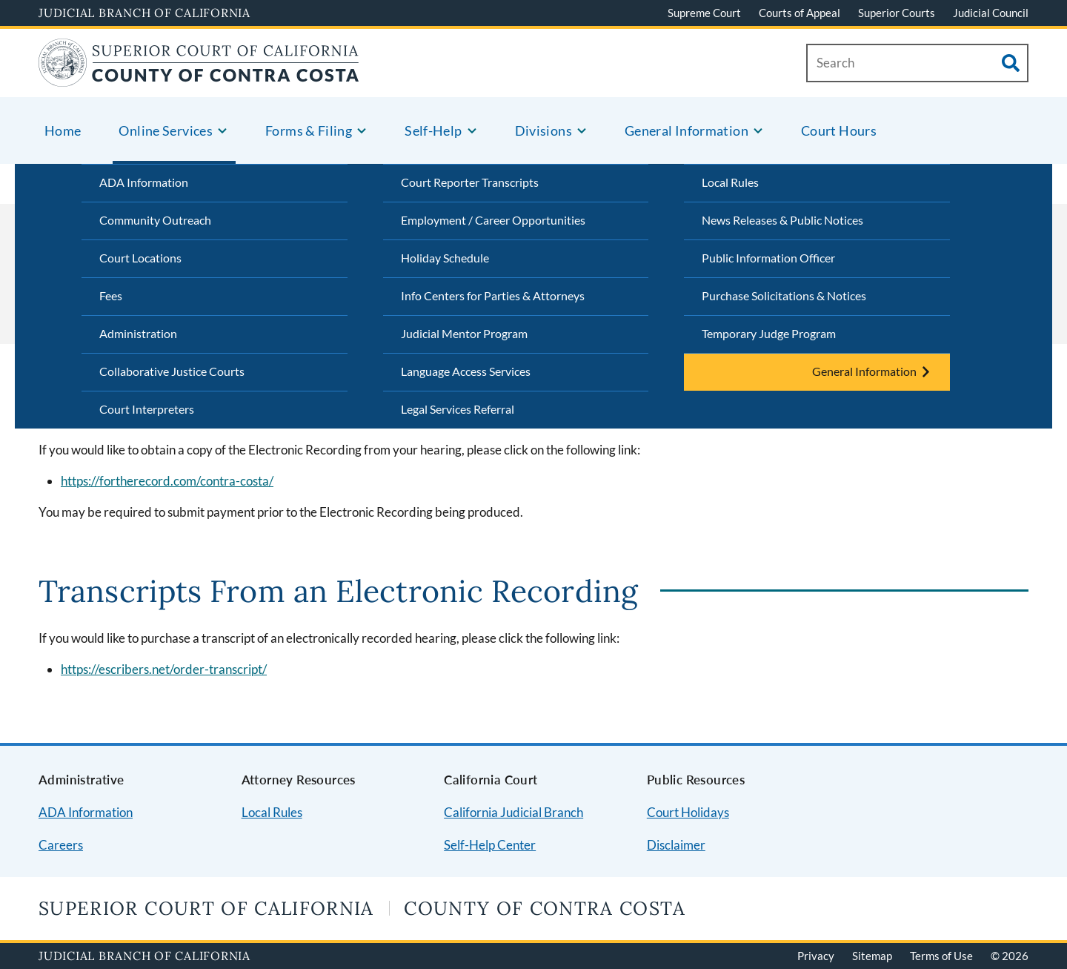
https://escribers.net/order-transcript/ (164, 669)
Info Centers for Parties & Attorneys (493, 295)
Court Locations (140, 258)
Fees (110, 295)
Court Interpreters (146, 409)
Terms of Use (941, 955)
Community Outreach (155, 220)
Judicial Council (990, 12)
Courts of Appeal (799, 12)
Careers (61, 845)
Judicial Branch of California (144, 12)
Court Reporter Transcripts (470, 182)
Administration (138, 333)
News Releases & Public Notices (782, 220)
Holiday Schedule (445, 258)
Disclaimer (676, 845)
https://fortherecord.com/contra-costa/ (167, 481)
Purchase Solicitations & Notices (784, 295)
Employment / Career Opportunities (493, 220)
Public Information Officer (768, 258)
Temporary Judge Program (769, 333)
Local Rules (730, 182)
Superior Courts (896, 12)
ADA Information (143, 182)
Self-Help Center (490, 845)
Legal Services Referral (457, 409)
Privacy (815, 955)
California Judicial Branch (513, 812)
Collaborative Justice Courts (172, 371)
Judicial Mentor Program (464, 333)
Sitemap (872, 955)
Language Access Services (466, 371)
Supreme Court (704, 12)
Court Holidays (688, 812)
